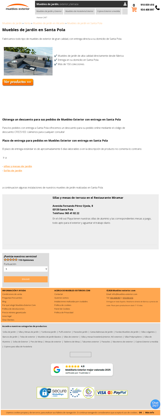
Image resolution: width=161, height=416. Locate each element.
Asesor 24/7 (42, 17)
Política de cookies (62, 305)
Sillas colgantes (148, 331)
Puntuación (10, 264)
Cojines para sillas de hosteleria (18, 346)
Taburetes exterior (90, 341)
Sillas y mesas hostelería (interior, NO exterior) (101, 336)
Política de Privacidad (63, 312)
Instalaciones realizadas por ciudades (71, 301)
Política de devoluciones (13, 308)
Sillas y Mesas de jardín (28, 331)
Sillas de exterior (71, 336)
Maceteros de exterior (123, 341)
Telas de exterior (27, 336)
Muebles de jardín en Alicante (49, 23)
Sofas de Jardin (9, 331)
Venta (27, 23)
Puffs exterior (65, 331)
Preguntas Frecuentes (12, 297)
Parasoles (106, 341)
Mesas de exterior (53, 341)
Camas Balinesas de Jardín (101, 331)
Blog (4, 301)
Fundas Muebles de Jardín (127, 331)
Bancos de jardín (10, 336)
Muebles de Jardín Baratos (49, 336)
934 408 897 (147, 9)
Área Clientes (8, 319)
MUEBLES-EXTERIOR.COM (77, 290)
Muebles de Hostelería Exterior (79, 11)
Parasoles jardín (81, 331)
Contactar (58, 294)
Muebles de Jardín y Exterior (49, 11)
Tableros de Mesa (72, 341)
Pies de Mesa (36, 341)
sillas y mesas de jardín (18, 166)
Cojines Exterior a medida (108, 11)
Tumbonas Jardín (48, 331)
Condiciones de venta (12, 294)
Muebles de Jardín (12, 23)
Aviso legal (6, 316)
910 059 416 (147, 4)
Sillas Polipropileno (133, 336)
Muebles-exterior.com (124, 290)
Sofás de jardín (13, 170)
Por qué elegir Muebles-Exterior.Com (19, 305)
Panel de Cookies (62, 308)
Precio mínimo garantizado (14, 312)
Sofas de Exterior (20, 341)
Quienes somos (61, 297)
